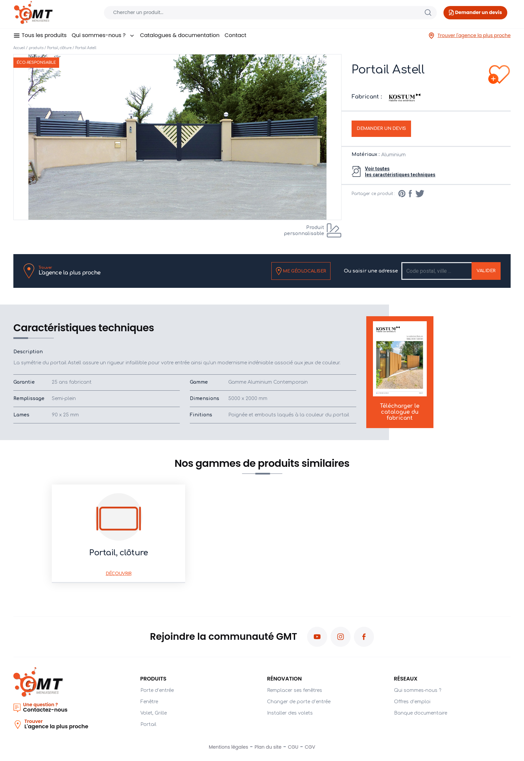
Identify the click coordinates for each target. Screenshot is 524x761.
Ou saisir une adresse (371, 270)
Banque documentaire (420, 713)
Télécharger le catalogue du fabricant (400, 371)
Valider (486, 270)
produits (36, 48)
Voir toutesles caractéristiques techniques (400, 171)
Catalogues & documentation (180, 35)
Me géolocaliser (301, 271)
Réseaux (406, 679)
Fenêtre (149, 701)
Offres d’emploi (412, 701)
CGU (293, 747)
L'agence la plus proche (69, 270)
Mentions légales (228, 747)
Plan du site (268, 747)
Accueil (19, 48)
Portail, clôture (59, 48)
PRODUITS (153, 679)
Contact (235, 35)
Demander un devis (381, 128)
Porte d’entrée (157, 690)
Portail (148, 724)
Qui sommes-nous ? (103, 35)
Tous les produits (44, 35)
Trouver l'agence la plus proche (469, 35)
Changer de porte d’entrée (299, 701)
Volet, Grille (153, 713)
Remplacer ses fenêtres (294, 690)
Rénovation (284, 679)
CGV (310, 747)
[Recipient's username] (437, 271)
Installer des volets (290, 713)
